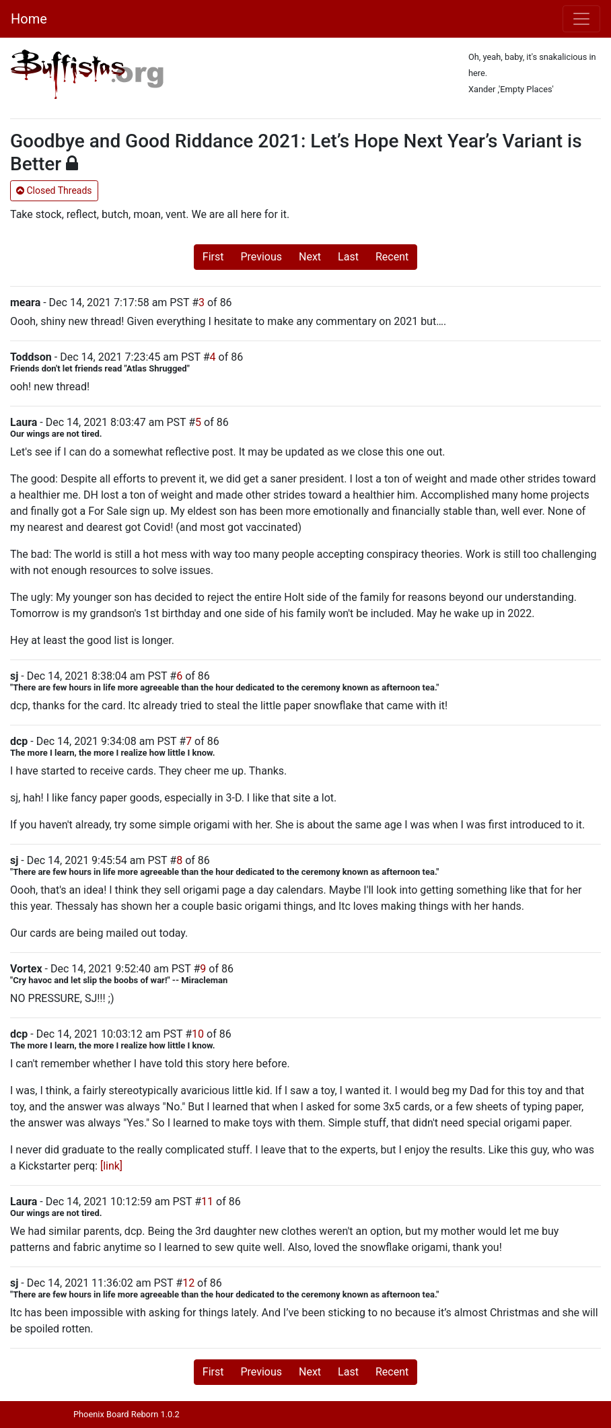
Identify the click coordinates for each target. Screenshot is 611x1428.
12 (188, 1283)
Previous (261, 256)
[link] (111, 1165)
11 (207, 1201)
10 (198, 1034)
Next (310, 256)
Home (29, 19)
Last (348, 256)
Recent (391, 256)
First (213, 256)
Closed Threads (54, 190)
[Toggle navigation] (581, 18)
